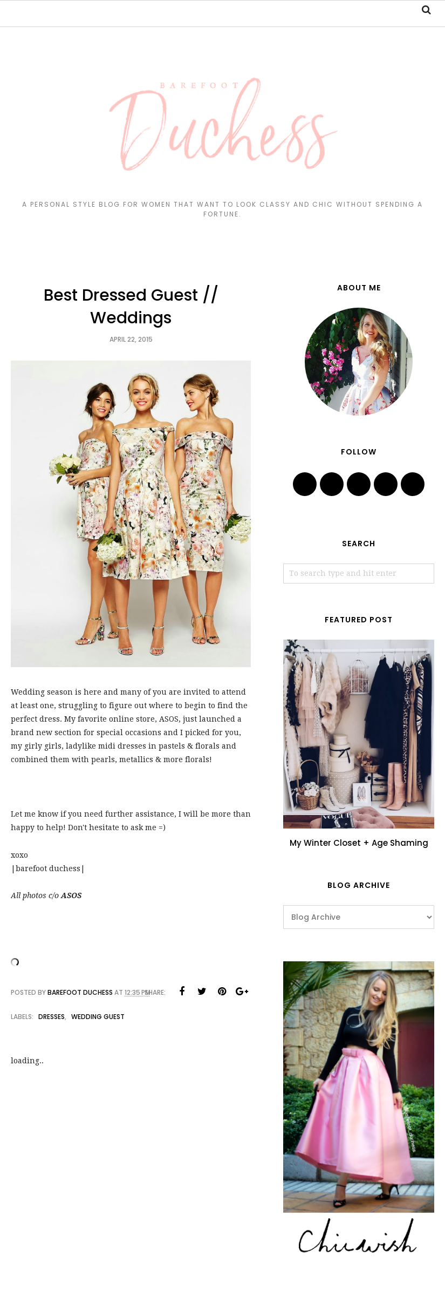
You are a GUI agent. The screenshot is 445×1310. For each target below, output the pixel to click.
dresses (51, 1016)
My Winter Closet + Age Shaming (359, 843)
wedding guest (98, 1016)
